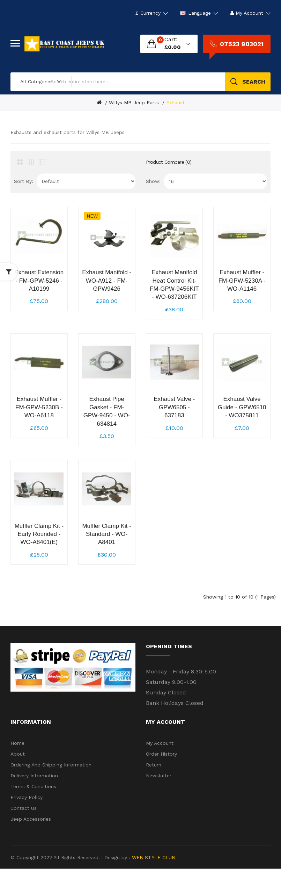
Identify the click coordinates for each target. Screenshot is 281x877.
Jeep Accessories (30, 827)
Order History (161, 762)
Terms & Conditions (33, 795)
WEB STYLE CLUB (152, 865)
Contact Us (23, 816)
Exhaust (175, 102)
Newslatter (158, 784)
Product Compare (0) (169, 162)
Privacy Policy (26, 805)
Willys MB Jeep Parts (134, 102)
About (17, 762)
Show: (153, 181)
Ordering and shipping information (50, 773)
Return (153, 773)
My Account (159, 751)
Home (17, 751)
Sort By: (23, 181)
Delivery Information (34, 784)
